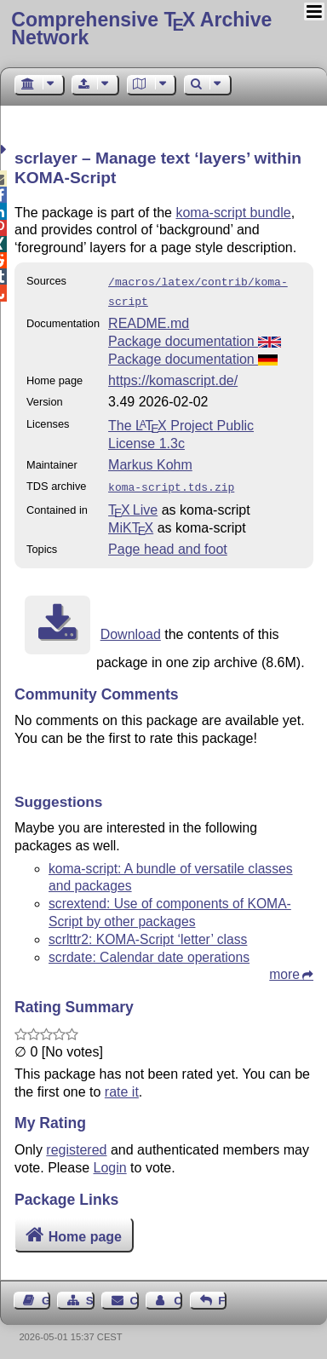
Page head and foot (167, 544)
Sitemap (90, 1295)
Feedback (222, 1295)
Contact (134, 1295)
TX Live (133, 505)
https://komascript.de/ (173, 377)
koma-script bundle (232, 212)
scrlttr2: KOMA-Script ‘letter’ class (148, 934)
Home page (85, 1231)
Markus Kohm (150, 461)
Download (130, 629)
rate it (122, 1087)
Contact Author (178, 1295)
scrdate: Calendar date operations (149, 952)
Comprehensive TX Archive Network (141, 29)
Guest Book (46, 1295)
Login (110, 1162)
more (284, 969)
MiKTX (130, 522)
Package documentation (194, 338)
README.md (148, 320)
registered (76, 1144)
